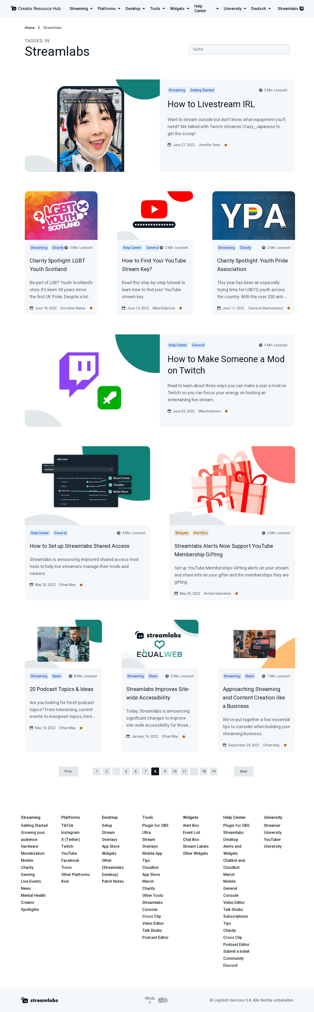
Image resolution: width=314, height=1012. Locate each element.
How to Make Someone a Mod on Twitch (226, 365)
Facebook (70, 860)
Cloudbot (150, 867)
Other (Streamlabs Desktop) (113, 867)
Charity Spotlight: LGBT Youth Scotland (57, 265)
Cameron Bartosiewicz (265, 308)
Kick (65, 881)
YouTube (69, 853)
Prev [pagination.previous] (68, 772)
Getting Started (34, 825)
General (230, 888)
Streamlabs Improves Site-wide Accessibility (158, 693)
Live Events (31, 881)
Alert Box (191, 825)
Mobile (27, 860)
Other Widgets (195, 853)
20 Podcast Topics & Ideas (61, 689)
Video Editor (153, 923)
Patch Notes (113, 881)
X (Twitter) (70, 839)
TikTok (67, 825)
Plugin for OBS (155, 825)
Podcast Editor (155, 937)
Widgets (109, 853)
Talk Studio (152, 930)
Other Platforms (75, 874)
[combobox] (239, 49)
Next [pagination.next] (243, 772)
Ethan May (67, 585)
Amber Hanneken (217, 593)
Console (230, 895)
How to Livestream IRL (211, 104)
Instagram (70, 832)
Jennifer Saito (209, 145)
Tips (146, 860)
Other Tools (152, 895)
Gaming (28, 874)
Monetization (33, 853)
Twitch (67, 846)
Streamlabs (291, 8)
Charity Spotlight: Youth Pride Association (252, 265)
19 (213, 772)
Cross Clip (151, 916)
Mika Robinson (164, 308)
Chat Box (191, 839)
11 (184, 772)
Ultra (146, 832)
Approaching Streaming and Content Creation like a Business (254, 697)
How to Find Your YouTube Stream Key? (154, 265)
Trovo (66, 867)
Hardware (29, 846)
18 (204, 772)
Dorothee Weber (73, 308)
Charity (27, 867)
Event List (191, 832)
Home (30, 28)
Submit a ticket (236, 951)
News (26, 888)
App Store (110, 846)
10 (175, 772)
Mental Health (33, 895)
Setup (107, 825)
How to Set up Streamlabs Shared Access (79, 546)
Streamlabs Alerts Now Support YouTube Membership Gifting (223, 550)
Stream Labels (196, 846)
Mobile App (152, 853)
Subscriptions (235, 916)
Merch (148, 881)
